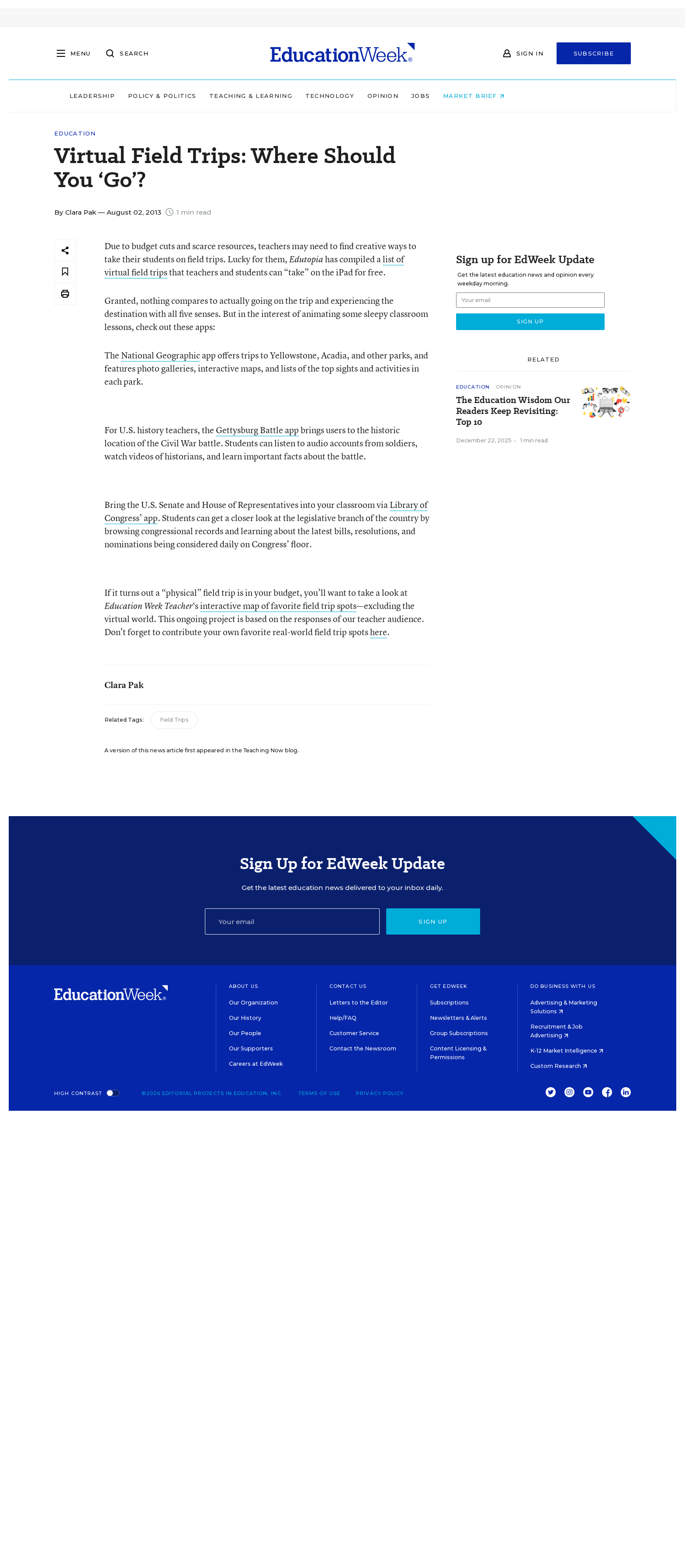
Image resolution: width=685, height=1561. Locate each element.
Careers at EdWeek (256, 1063)
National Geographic (160, 355)
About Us (243, 986)
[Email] (292, 921)
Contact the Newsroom (362, 1048)
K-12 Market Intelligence (566, 1050)
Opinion (438, 95)
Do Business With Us (562, 986)
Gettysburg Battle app (257, 430)
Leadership (147, 95)
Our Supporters (251, 1048)
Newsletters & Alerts (458, 1018)
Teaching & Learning (306, 95)
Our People (245, 1033)
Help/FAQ (342, 1018)
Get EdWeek (448, 986)
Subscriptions (449, 1002)
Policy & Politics (217, 95)
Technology (385, 95)
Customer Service (354, 1033)
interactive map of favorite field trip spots (278, 606)
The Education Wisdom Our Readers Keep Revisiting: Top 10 (513, 411)
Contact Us (348, 986)
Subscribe (594, 53)
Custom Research (558, 1066)
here (378, 632)
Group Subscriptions (459, 1033)
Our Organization (253, 1002)
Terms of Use (319, 1093)
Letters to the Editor (358, 1002)
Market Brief (529, 95)
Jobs (476, 95)
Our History (245, 1018)
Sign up (433, 921)
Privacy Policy (380, 1093)
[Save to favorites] (65, 272)
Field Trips (174, 719)
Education (75, 133)
